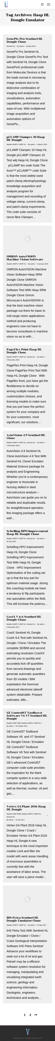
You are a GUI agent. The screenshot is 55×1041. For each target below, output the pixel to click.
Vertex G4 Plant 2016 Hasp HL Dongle (26, 808)
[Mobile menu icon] (48, 4)
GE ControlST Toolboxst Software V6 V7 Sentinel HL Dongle (27, 715)
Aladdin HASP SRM (14, 723)
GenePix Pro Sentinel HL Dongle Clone (25, 40)
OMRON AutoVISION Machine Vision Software (25, 258)
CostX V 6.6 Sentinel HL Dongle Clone (24, 618)
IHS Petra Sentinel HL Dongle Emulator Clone (24, 919)
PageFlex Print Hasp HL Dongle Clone (24, 351)
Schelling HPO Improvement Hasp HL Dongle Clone (27, 533)
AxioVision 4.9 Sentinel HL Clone (26, 437)
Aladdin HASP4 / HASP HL (16, 144)
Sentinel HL (11, 46)
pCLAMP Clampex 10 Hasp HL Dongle (26, 138)
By (20, 46)
